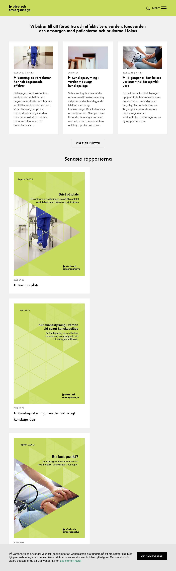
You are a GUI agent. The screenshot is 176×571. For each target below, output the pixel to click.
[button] (148, 8)
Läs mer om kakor (70, 560)
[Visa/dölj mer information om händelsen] (47, 460)
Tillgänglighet (143, 520)
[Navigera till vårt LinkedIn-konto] (80, 519)
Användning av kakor (148, 516)
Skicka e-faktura (145, 524)
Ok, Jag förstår (152, 556)
